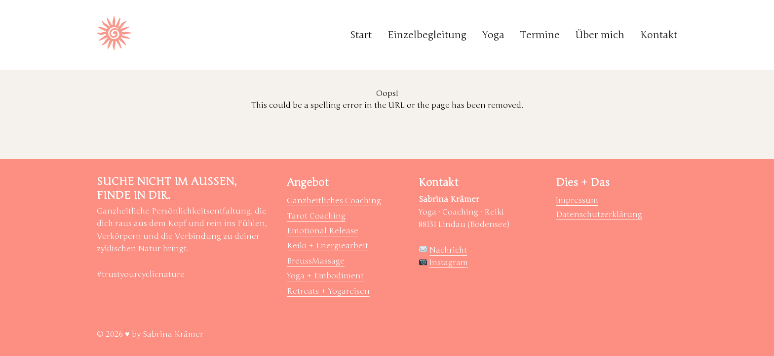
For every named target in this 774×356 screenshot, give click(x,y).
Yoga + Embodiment (325, 276)
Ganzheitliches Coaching (334, 201)
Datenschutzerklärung (599, 215)
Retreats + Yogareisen (328, 291)
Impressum (577, 200)
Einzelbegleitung (426, 35)
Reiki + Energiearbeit (327, 246)
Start (361, 35)
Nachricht (448, 250)
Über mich (600, 35)
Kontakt (658, 35)
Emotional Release (322, 231)
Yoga (493, 35)
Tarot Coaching (316, 216)
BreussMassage (316, 261)
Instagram (448, 262)
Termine (540, 35)
